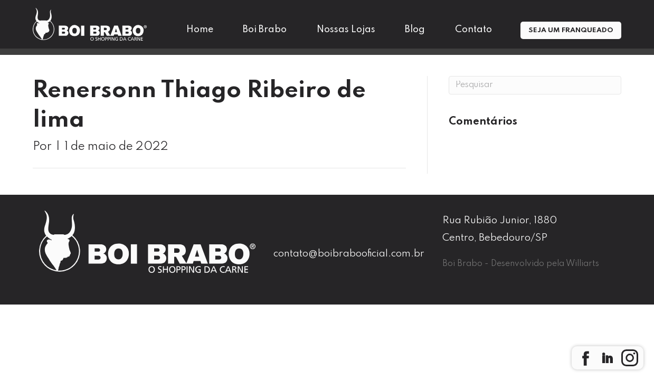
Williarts (582, 264)
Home (199, 29)
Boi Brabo (265, 29)
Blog (415, 29)
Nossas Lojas (346, 29)
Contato (473, 29)
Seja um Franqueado (570, 30)
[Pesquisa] (535, 85)
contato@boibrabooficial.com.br (348, 254)
